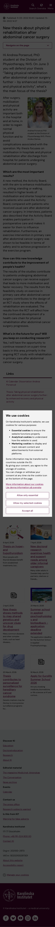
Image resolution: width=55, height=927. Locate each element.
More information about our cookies (24, 484)
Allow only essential (27, 495)
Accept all (27, 510)
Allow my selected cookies (27, 503)
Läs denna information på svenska (23, 487)
